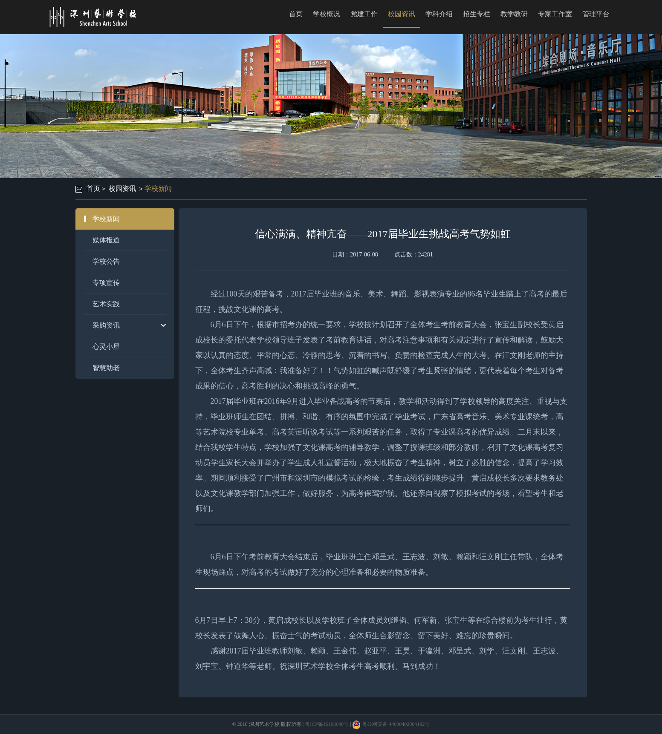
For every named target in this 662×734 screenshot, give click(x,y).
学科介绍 (439, 13)
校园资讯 (401, 13)
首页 (296, 13)
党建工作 (364, 13)
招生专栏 (476, 13)
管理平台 (596, 13)
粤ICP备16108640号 (327, 724)
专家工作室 (555, 13)
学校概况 (326, 13)
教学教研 (514, 13)
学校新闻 (158, 188)
